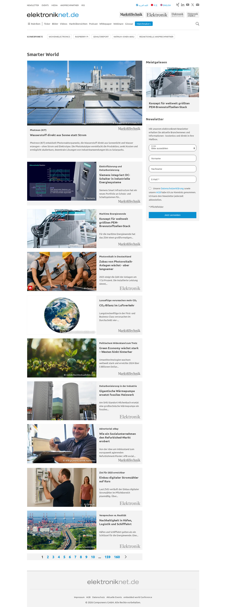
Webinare (118, 23)
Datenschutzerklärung (172, 188)
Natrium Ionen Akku (124, 36)
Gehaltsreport (101, 36)
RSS (83, 5)
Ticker (47, 23)
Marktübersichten (78, 23)
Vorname (156, 158)
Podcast (93, 23)
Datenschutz (98, 597)
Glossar (129, 23)
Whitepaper (105, 23)
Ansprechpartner (69, 5)
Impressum (79, 597)
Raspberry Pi (81, 36)
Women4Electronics (59, 36)
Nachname (156, 168)
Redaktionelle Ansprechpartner (156, 36)
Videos (63, 23)
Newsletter (33, 5)
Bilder (55, 23)
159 (107, 557)
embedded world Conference (138, 597)
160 (117, 557)
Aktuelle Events (114, 597)
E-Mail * (155, 179)
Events (45, 5)
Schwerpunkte (35, 36)
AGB (158, 192)
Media (54, 5)
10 (93, 557)
